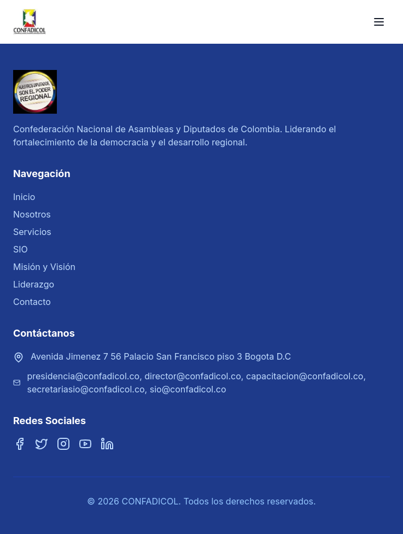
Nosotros (32, 214)
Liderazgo (33, 284)
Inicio (24, 196)
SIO (20, 249)
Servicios (32, 231)
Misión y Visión (44, 266)
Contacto (32, 301)
